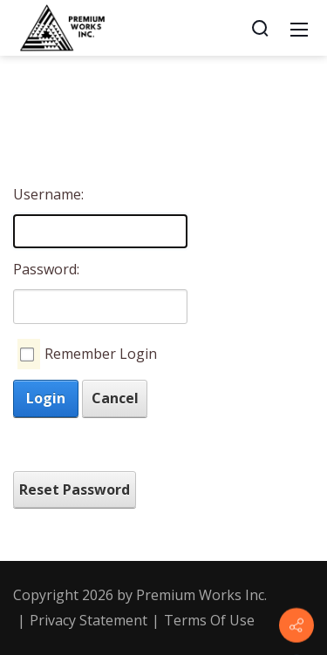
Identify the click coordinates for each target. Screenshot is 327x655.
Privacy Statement (88, 620)
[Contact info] (296, 625)
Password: (45, 269)
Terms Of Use (209, 620)
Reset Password (74, 489)
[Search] (260, 28)
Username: (45, 194)
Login (45, 398)
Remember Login (100, 353)
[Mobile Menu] (299, 28)
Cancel (115, 398)
